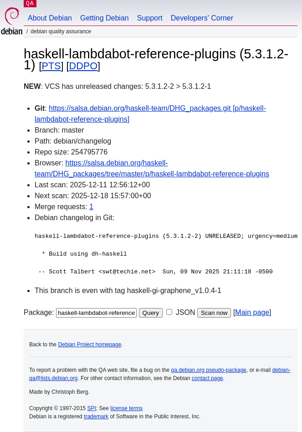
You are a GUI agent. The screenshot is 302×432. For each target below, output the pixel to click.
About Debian (50, 18)
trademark (96, 416)
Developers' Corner (202, 18)
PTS (51, 66)
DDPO (83, 66)
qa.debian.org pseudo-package (208, 370)
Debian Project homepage (89, 344)
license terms (126, 408)
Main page (252, 312)
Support (150, 18)
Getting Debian (104, 18)
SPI (91, 408)
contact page (207, 378)
